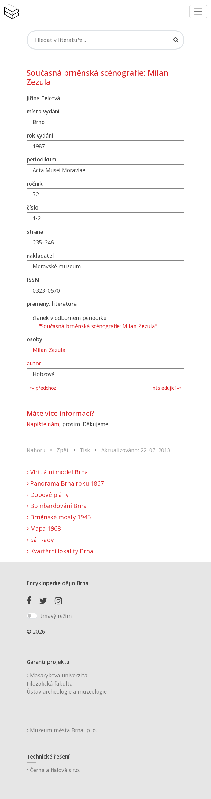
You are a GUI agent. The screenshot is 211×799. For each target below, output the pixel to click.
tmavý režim (56, 615)
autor (34, 363)
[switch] (32, 616)
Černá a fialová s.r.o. (53, 770)
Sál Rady (40, 540)
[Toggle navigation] (198, 11)
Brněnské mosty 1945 (59, 517)
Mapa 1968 (44, 528)
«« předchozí (43, 388)
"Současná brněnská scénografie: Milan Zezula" (98, 326)
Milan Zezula (49, 350)
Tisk (85, 450)
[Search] (105, 39)
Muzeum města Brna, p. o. (62, 730)
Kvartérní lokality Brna (60, 551)
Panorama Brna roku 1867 (65, 483)
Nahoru (36, 450)
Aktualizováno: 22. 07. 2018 (135, 450)
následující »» (167, 388)
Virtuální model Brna (57, 472)
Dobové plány (48, 494)
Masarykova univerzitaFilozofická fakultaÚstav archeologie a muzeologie (67, 683)
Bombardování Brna (57, 506)
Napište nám (43, 424)
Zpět (63, 450)
